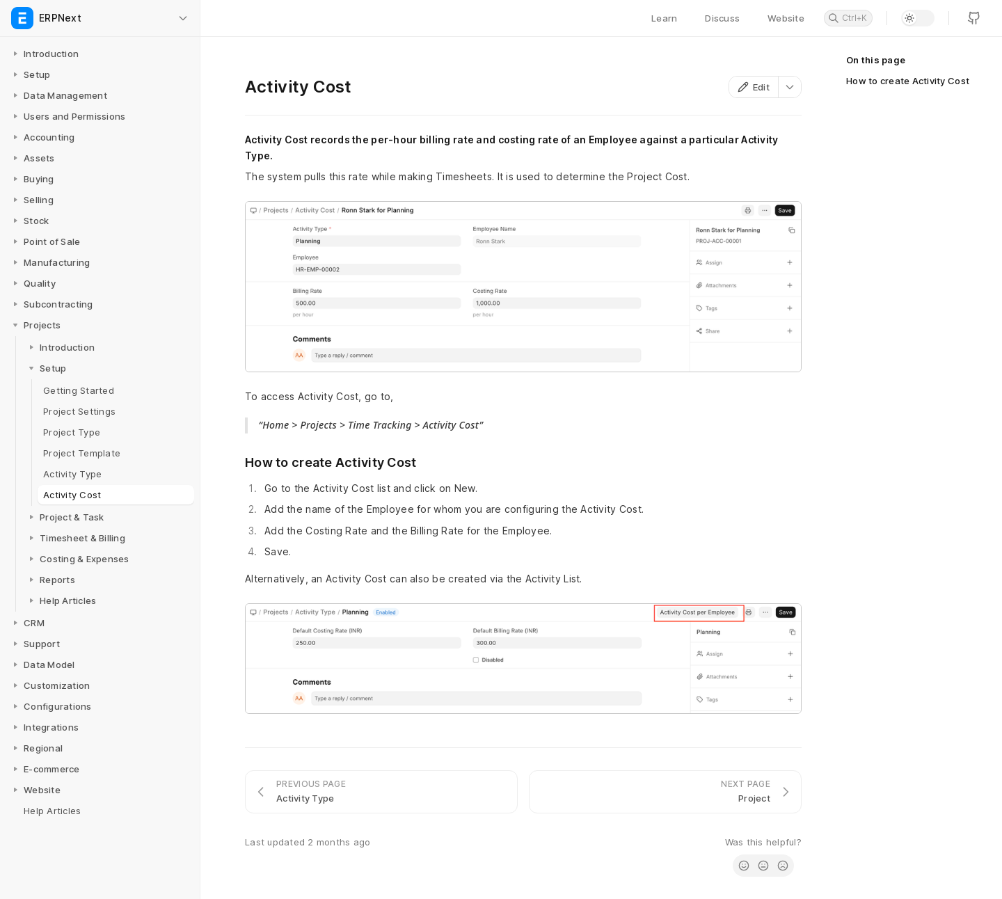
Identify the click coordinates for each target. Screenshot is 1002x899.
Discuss (722, 18)
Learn (664, 18)
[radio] (744, 865)
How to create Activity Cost (907, 80)
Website (786, 18)
